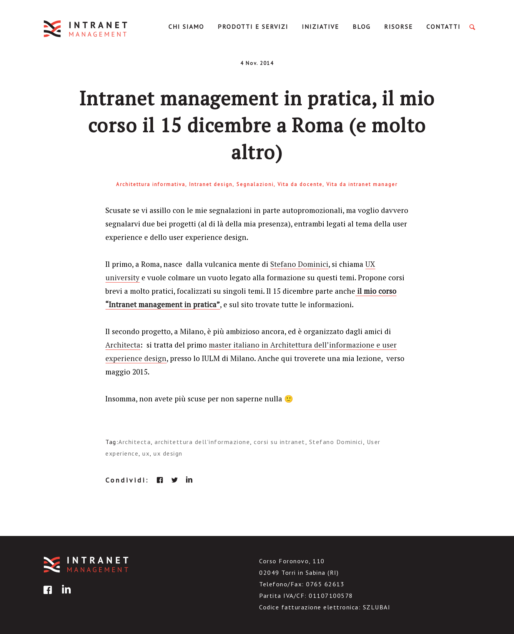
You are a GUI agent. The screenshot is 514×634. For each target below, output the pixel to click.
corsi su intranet (279, 442)
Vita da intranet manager (362, 184)
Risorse (398, 26)
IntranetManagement (86, 28)
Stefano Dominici (299, 264)
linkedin (189, 479)
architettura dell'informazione (202, 442)
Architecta (122, 344)
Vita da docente (300, 184)
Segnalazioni (255, 184)
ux (146, 453)
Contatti (443, 26)
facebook (159, 479)
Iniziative (320, 26)
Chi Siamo (186, 26)
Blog (362, 26)
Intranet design (211, 184)
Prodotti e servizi (253, 26)
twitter (174, 479)
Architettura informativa (150, 184)
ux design (168, 453)
